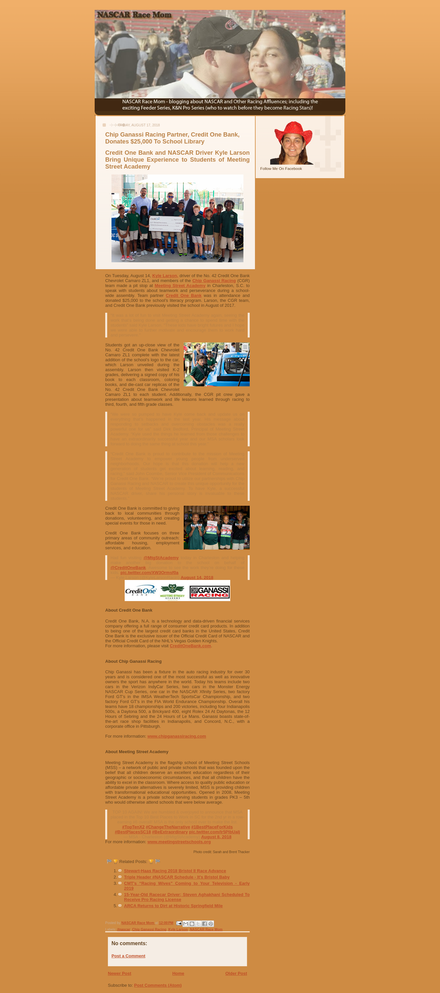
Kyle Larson (178, 929)
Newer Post (119, 973)
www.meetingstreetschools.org (179, 841)
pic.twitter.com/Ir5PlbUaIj (214, 831)
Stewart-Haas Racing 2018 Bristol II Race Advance (175, 870)
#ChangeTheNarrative (168, 826)
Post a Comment (128, 955)
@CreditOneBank (128, 567)
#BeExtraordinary (170, 831)
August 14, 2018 (197, 577)
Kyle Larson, (165, 275)
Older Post (236, 973)
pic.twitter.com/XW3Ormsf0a (149, 572)
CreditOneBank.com (190, 645)
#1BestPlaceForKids (212, 826)
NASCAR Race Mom (206, 929)
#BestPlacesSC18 (133, 831)
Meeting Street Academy (180, 285)
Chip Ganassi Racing (214, 280)
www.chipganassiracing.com (176, 736)
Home (178, 973)
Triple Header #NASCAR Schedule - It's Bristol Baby (177, 877)
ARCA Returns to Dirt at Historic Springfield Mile (173, 905)
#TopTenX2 (133, 826)
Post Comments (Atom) (158, 985)
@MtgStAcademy (161, 557)
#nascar (123, 929)
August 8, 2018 (216, 836)
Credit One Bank (184, 295)
